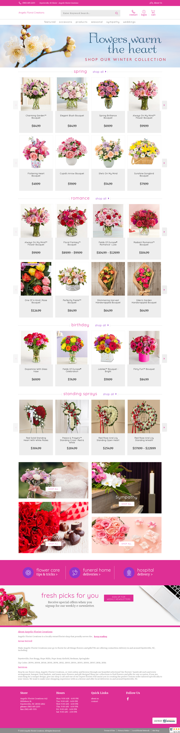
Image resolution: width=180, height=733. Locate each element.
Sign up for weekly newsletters (119, 598)
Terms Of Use (109, 731)
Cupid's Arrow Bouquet (72, 173)
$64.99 (108, 310)
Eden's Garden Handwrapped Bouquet (144, 301)
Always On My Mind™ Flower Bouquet (144, 116)
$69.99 (108, 126)
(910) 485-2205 (28, 3)
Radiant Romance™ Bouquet (144, 243)
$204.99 (72, 448)
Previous (15, 105)
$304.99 (36, 448)
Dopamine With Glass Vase (36, 370)
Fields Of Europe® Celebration (72, 370)
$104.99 (144, 252)
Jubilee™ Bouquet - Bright (108, 370)
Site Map (155, 731)
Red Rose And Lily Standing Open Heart (108, 439)
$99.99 (144, 126)
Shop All (98, 71)
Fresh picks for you (70, 599)
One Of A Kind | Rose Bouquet (36, 301)
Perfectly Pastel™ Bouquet (72, 301)
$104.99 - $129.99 (108, 252)
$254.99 (108, 448)
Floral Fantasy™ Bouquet (72, 243)
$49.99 (36, 184)
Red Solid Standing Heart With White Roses (36, 439)
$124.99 (36, 310)
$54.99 (108, 184)
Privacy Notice (123, 731)
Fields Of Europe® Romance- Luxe (108, 243)
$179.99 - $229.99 (144, 448)
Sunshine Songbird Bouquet (144, 174)
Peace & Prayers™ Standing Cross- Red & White (72, 440)
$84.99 (36, 126)
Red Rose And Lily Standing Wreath (144, 439)
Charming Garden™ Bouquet (36, 116)
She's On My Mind (108, 173)
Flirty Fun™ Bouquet (144, 369)
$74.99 (72, 379)
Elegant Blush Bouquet (72, 115)
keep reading (100, 636)
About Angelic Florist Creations (35, 631)
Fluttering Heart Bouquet (36, 174)
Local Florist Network (140, 731)
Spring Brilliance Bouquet (108, 116)
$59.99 (72, 184)
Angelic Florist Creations (31, 12)
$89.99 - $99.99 (72, 252)
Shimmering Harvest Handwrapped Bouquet (108, 301)
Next (164, 105)
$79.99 (144, 184)
